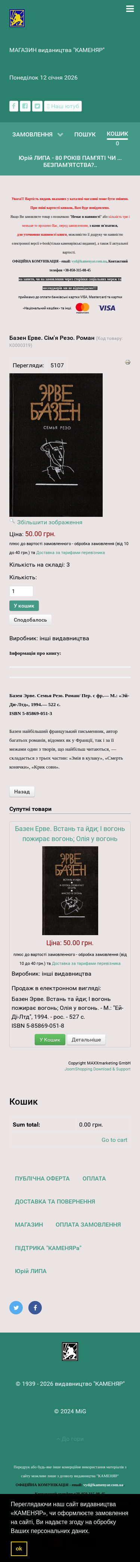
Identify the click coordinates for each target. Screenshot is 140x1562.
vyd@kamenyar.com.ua (89, 261)
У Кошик (50, 1040)
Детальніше (86, 1040)
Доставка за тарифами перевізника (70, 552)
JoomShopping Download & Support (98, 1069)
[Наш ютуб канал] (63, 106)
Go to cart (114, 1139)
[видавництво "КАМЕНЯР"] (17, 17)
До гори (70, 1438)
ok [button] (19, 1549)
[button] (92, 1531)
